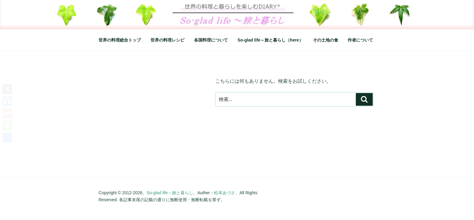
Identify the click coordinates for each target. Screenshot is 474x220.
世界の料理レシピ (167, 40)
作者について (360, 40)
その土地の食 (325, 40)
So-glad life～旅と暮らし (170, 192)
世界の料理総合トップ (120, 40)
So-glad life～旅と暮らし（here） (270, 40)
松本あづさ (224, 192)
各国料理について (211, 40)
